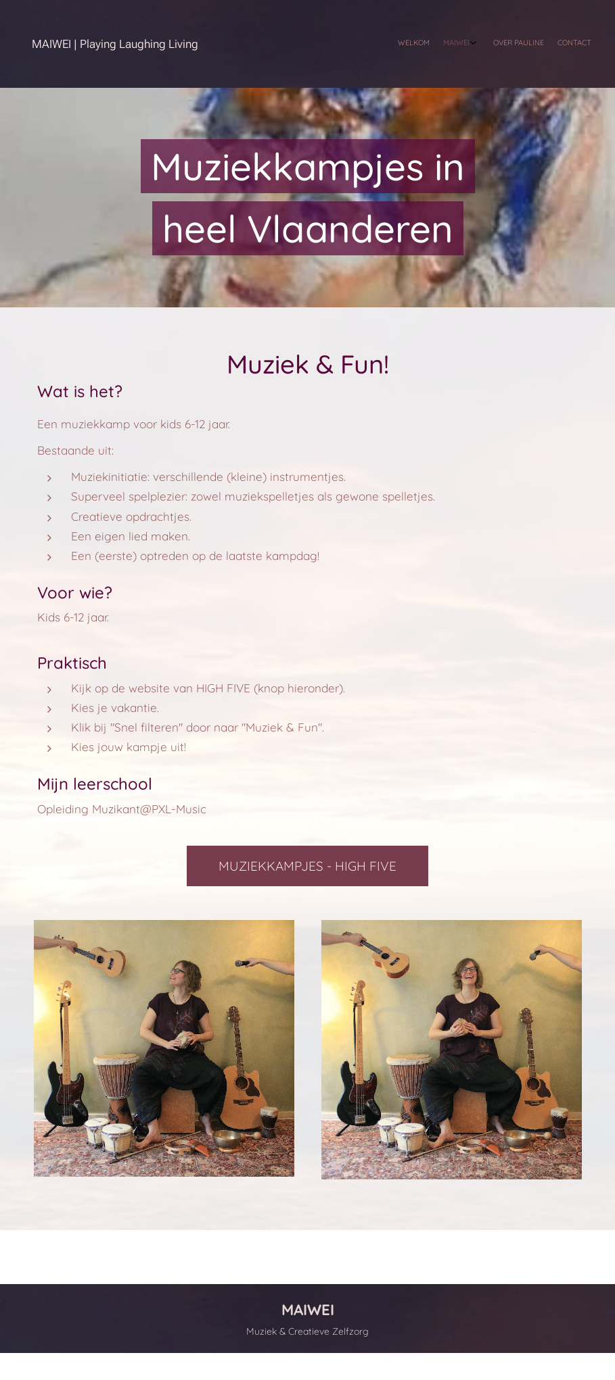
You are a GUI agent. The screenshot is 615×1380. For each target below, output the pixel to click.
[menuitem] (542, 44)
